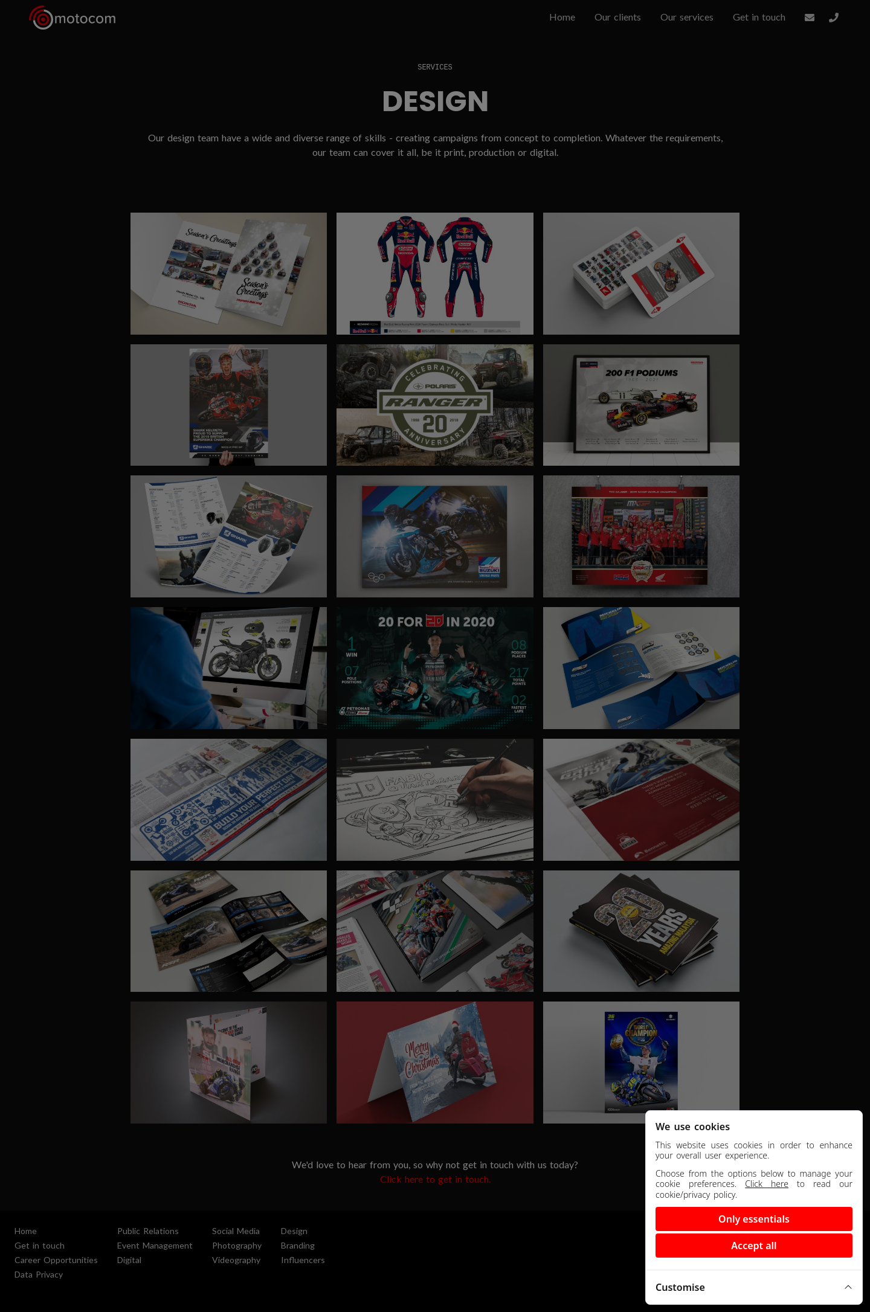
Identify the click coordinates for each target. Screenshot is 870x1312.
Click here (766, 1183)
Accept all (753, 1245)
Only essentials (754, 1219)
